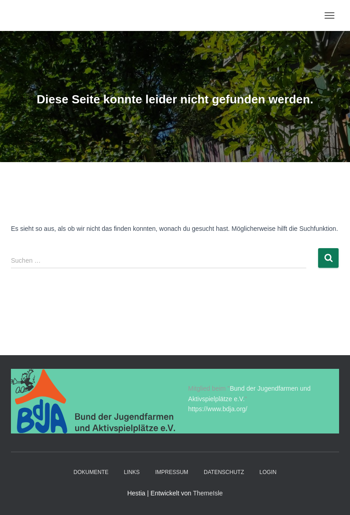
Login (267, 472)
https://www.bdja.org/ (217, 409)
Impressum (171, 472)
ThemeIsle (207, 493)
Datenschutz (224, 472)
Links (132, 472)
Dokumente (90, 472)
